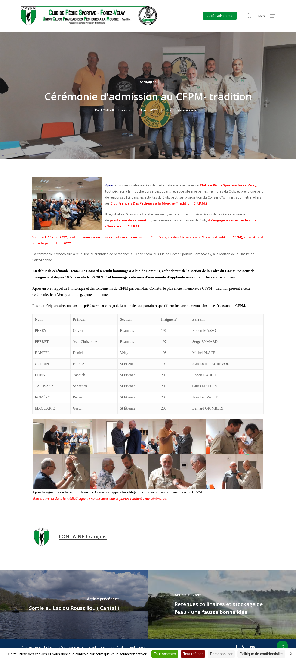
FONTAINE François (116, 110)
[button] (266, 15)
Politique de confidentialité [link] (261, 654)
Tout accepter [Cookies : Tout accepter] (165, 654)
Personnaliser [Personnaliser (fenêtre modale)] (221, 654)
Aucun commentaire (181, 110)
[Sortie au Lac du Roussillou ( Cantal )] (74, 604)
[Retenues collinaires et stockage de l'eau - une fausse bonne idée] (222, 604)
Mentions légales (113, 647)
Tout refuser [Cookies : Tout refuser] (193, 654)
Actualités (148, 82)
